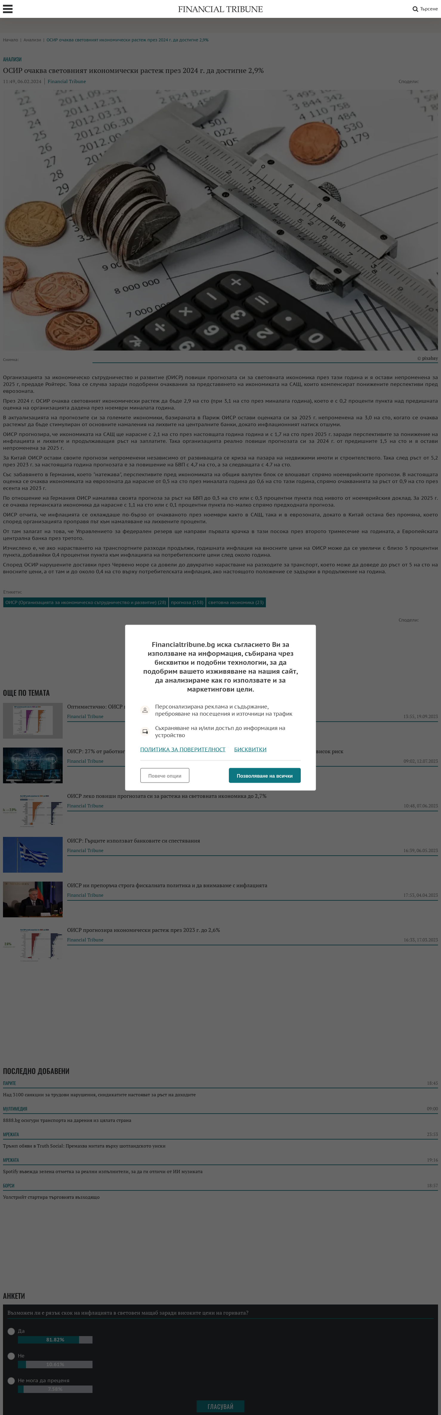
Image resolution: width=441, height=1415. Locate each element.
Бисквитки (250, 749)
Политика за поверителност (183, 749)
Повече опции (164, 775)
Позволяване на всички (265, 775)
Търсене (424, 9)
